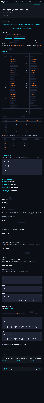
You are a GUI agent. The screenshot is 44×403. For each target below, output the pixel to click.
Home (16, 1)
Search (37, 1)
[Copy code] (41, 160)
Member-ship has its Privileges (19, 38)
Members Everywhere (6, 189)
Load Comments (6, 374)
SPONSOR (11, 24)
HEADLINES (6, 24)
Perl (5, 347)
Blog (4, 12)
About (18, 1)
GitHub (3, 195)
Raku (8, 347)
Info (41, 1)
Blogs (33, 1)
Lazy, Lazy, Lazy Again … (6, 186)
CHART (32, 24)
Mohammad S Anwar (10, 267)
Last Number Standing (9, 38)
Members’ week (5, 188)
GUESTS (22, 26)
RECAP (15, 24)
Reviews (30, 1)
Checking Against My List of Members (9, 182)
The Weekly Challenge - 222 (12, 222)
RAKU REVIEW (27, 24)
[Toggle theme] (7, 1)
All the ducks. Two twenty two (7, 191)
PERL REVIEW (20, 24)
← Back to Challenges (6, 21)
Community (22, 1)
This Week (26, 1)
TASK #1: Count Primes (17, 28)
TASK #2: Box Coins (27, 28)
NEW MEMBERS (37, 24)
